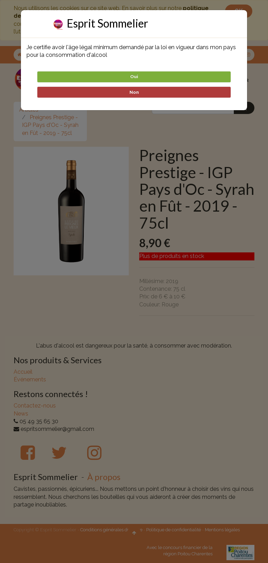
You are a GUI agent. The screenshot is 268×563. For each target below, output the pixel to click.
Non (134, 92)
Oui (134, 76)
